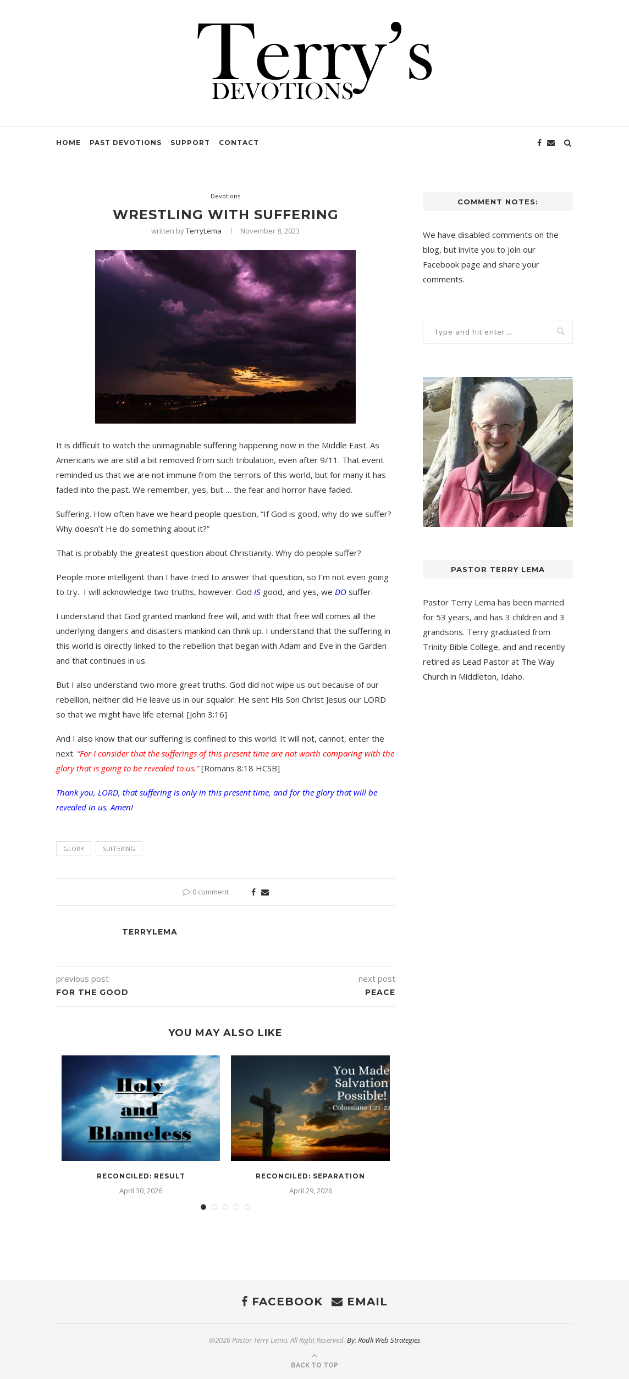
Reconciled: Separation (310, 1176)
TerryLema (204, 231)
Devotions (225, 195)
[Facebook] (539, 143)
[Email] (551, 143)
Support (190, 142)
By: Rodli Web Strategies (384, 1340)
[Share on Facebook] (253, 892)
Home (68, 142)
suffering (119, 848)
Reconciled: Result (141, 1176)
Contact (239, 142)
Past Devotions (126, 142)
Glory (73, 848)
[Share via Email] (265, 892)
